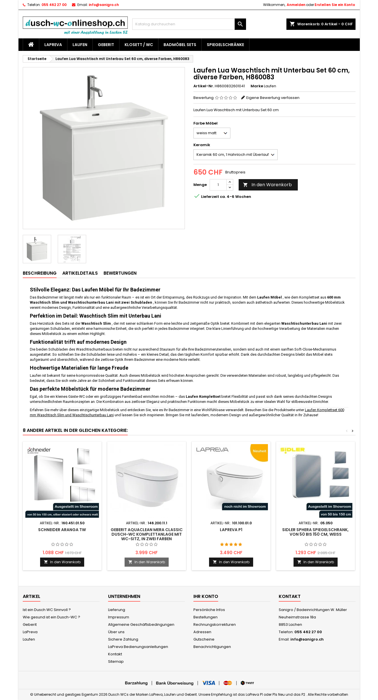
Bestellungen (205, 617)
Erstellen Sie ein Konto (335, 4)
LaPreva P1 (231, 530)
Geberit (106, 44)
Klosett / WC (139, 44)
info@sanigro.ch (104, 4)
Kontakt (115, 654)
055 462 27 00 (54, 4)
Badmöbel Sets (180, 44)
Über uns (116, 632)
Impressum (118, 617)
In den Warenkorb (267, 184)
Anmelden (296, 4)
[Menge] (218, 184)
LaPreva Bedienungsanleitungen (138, 646)
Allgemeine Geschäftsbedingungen (141, 624)
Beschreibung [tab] (40, 273)
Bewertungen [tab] (120, 273)
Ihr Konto (205, 596)
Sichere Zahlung (123, 639)
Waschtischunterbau (89, 415)
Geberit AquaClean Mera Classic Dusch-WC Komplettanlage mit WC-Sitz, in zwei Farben (147, 534)
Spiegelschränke (225, 44)
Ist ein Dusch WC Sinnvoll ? (47, 609)
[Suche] (189, 24)
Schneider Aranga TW (62, 530)
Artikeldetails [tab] (80, 273)
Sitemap (116, 661)
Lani (110, 415)
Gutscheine (203, 639)
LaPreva (53, 44)
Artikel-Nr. (203, 86)
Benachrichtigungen (212, 646)
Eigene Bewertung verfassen (272, 97)
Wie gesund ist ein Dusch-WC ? (51, 617)
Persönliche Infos (209, 609)
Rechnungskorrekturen (214, 624)
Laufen (80, 44)
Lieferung (116, 609)
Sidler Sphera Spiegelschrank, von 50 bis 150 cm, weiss (315, 532)
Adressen (202, 632)
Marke (257, 86)
